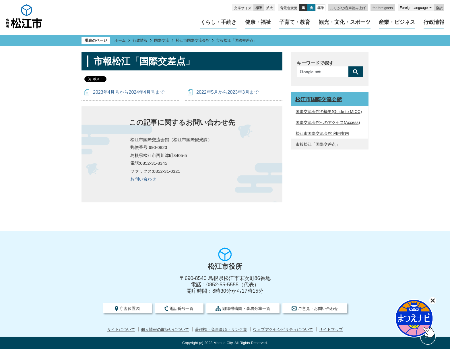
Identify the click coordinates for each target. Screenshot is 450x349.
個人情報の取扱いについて (165, 329)
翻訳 (439, 8)
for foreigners (383, 8)
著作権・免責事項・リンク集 (221, 329)
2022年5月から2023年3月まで (227, 92)
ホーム (120, 40)
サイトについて (121, 329)
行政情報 (140, 40)
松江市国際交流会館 (193, 40)
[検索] (324, 72)
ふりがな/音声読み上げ (348, 8)
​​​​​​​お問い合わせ (143, 179)
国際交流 (161, 40)
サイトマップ (331, 329)
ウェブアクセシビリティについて (283, 329)
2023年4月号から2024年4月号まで (128, 92)
